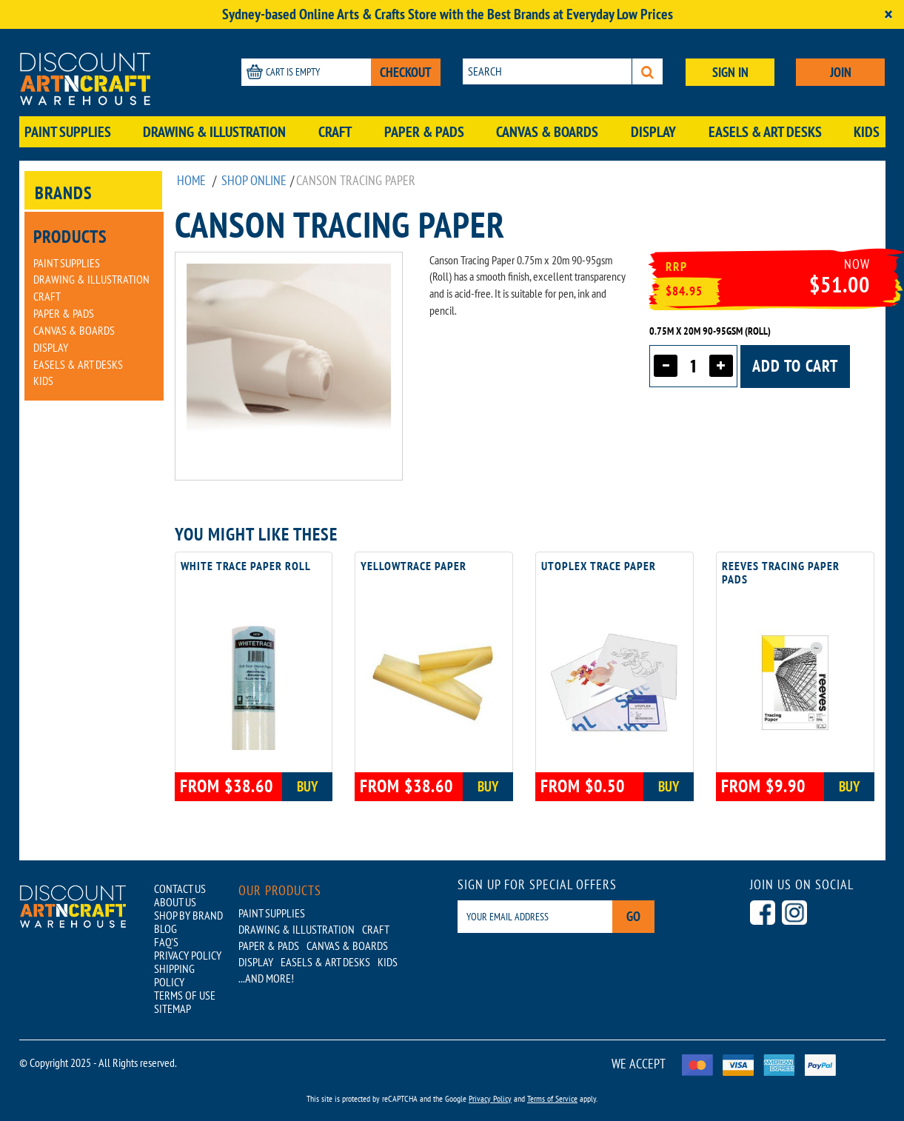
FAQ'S (166, 941)
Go (633, 916)
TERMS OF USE (184, 995)
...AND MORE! (266, 978)
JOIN (840, 72)
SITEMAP (172, 1008)
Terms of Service (552, 1098)
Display (653, 131)
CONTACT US (180, 888)
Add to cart (795, 365)
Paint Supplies (67, 131)
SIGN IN (730, 72)
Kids (867, 131)
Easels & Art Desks (765, 131)
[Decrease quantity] (665, 366)
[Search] (647, 71)
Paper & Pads (424, 131)
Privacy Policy (490, 1098)
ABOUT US (175, 901)
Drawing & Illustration (214, 131)
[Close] (888, 14)
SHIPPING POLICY (174, 975)
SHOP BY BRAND (188, 915)
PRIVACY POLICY (187, 955)
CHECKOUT (406, 72)
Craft (335, 131)
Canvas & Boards (547, 131)
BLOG (165, 928)
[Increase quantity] (721, 366)
